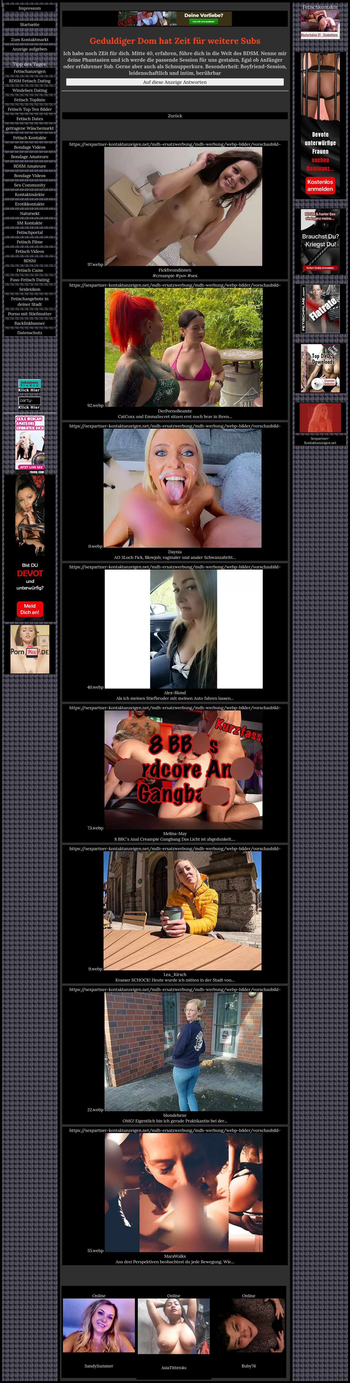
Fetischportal (30, 232)
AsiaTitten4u (173, 1367)
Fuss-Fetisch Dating (29, 279)
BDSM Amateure (30, 166)
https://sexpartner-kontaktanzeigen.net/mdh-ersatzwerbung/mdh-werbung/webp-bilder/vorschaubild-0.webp (175, 491)
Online (99, 1322)
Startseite (29, 24)
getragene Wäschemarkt (30, 128)
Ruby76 (249, 1366)
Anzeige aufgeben (29, 49)
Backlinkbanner (30, 323)
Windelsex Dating (29, 90)
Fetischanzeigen (30, 71)
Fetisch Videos (30, 251)
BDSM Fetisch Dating (30, 81)
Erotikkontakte (29, 204)
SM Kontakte (29, 223)
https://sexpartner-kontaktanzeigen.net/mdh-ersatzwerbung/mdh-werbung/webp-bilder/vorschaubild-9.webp (175, 914)
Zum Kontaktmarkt (29, 39)
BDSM (30, 261)
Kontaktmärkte (29, 194)
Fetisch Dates (30, 118)
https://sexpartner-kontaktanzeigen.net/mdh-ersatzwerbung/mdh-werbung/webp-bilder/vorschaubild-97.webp (175, 209)
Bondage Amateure (29, 156)
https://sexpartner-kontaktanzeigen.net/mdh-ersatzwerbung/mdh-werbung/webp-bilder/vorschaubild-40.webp (175, 632)
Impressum (30, 8)
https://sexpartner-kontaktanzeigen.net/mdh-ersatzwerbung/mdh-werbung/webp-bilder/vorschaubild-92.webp (175, 350)
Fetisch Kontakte (29, 137)
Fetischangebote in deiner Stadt (30, 301)
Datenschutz (29, 332)
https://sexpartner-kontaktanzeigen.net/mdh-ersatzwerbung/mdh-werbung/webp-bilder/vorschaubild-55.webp (175, 1195)
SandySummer (99, 1366)
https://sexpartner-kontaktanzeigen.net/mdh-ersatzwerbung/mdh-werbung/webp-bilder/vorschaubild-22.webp (175, 1055)
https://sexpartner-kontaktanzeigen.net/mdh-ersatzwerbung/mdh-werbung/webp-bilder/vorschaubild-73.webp (175, 773)
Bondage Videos (29, 147)
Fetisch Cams (30, 270)
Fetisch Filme (30, 242)
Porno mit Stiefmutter (30, 313)
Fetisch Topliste (29, 99)
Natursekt (30, 213)
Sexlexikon (29, 289)
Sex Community (29, 185)
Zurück (175, 116)
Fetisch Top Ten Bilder (30, 109)
